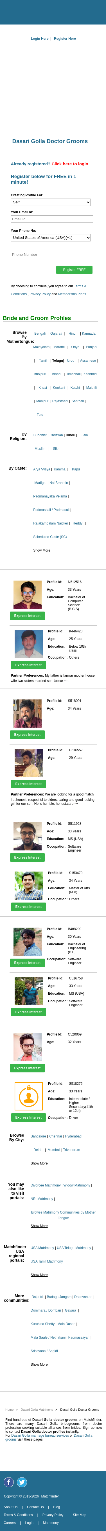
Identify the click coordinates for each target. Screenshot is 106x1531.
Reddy (78, 523)
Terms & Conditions (18, 1515)
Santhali (78, 401)
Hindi (72, 333)
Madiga (39, 483)
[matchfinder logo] (54, 10)
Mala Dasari (66, 1324)
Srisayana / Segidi (44, 1351)
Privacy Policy (40, 294)
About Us (10, 1507)
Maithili (91, 388)
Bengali (40, 333)
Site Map (79, 1515)
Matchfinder (50, 1496)
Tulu (40, 415)
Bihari (56, 374)
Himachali (73, 374)
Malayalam (41, 347)
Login (29, 1523)
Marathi (59, 347)
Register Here (65, 39)
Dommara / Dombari (46, 1310)
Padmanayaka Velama (50, 496)
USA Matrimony (42, 1248)
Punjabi (91, 347)
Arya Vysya (41, 469)
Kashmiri (90, 374)
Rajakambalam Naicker (50, 523)
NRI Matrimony (42, 1199)
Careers (10, 1523)
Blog (56, 1507)
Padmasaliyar (78, 1337)
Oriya (75, 347)
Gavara (70, 1310)
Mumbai (54, 1150)
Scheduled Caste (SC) (50, 537)
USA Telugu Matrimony (74, 1248)
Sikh (56, 449)
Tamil (43, 361)
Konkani (59, 388)
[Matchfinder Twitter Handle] (22, 1482)
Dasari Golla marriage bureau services (40, 1435)
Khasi (43, 388)
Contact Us (35, 1507)
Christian (56, 435)
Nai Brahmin (58, 483)
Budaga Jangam (59, 1297)
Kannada (89, 333)
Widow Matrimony (76, 1185)
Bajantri (37, 1297)
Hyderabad (73, 1136)
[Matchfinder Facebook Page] (9, 1482)
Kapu (76, 469)
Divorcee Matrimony (46, 1185)
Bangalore (38, 1136)
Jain (85, 435)
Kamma (60, 469)
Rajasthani (60, 401)
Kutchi (75, 388)
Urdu (70, 361)
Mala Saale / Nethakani (48, 1337)
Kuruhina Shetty (43, 1324)
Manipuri (42, 401)
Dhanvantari (83, 1297)
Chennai (55, 1136)
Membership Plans (72, 294)
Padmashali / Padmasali (51, 510)
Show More (41, 550)
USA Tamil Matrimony (47, 1261)
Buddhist (40, 435)
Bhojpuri (40, 374)
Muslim (40, 449)
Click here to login (70, 163)
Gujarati (56, 333)
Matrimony (51, 1523)
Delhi (37, 1150)
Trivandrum (71, 1150)
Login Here (40, 39)
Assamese (88, 361)
